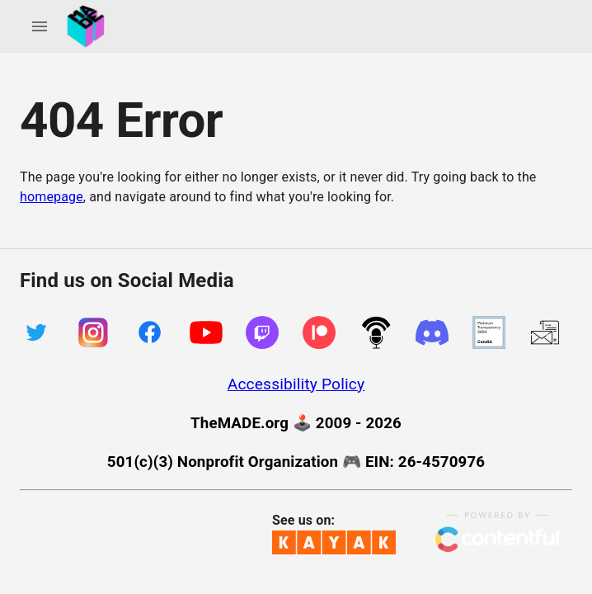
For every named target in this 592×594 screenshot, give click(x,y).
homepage (51, 197)
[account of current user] (39, 26)
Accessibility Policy (296, 384)
